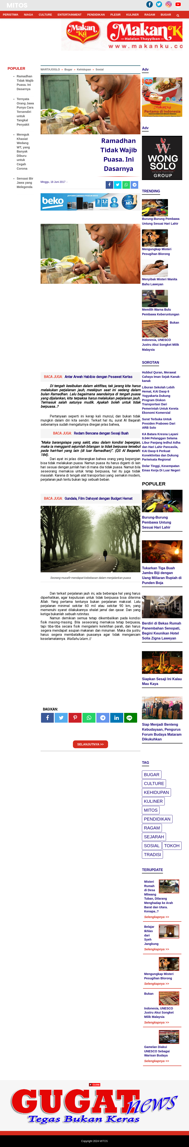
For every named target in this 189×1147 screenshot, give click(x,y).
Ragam (152, 828)
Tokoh (172, 845)
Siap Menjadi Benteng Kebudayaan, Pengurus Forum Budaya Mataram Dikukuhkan (161, 732)
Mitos (151, 810)
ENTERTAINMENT (70, 14)
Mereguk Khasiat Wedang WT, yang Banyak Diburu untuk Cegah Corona (23, 151)
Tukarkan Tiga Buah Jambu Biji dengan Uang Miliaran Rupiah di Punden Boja (161, 575)
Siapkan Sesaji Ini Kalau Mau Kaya (162, 681)
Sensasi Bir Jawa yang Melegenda (25, 183)
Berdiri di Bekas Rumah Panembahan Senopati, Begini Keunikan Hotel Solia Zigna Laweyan (161, 630)
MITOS (17, 5)
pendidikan (157, 819)
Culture (154, 783)
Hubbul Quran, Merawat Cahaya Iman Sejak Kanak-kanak (161, 377)
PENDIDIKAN (96, 14)
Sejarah (154, 836)
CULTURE (45, 14)
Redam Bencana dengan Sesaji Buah (101, 433)
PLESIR (115, 14)
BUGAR (166, 14)
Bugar (151, 774)
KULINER (132, 14)
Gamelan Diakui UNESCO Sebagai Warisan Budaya (156, 1051)
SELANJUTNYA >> (90, 744)
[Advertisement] (90, 330)
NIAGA (28, 14)
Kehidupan (156, 792)
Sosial (151, 845)
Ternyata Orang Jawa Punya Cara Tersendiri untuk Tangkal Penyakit (25, 111)
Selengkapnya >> (156, 917)
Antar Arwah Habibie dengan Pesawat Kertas (98, 377)
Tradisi (152, 854)
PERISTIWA (10, 14)
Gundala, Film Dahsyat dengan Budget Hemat (98, 498)
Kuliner (153, 801)
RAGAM (149, 14)
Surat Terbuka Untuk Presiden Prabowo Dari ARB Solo (158, 423)
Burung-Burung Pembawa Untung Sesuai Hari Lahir (156, 522)
